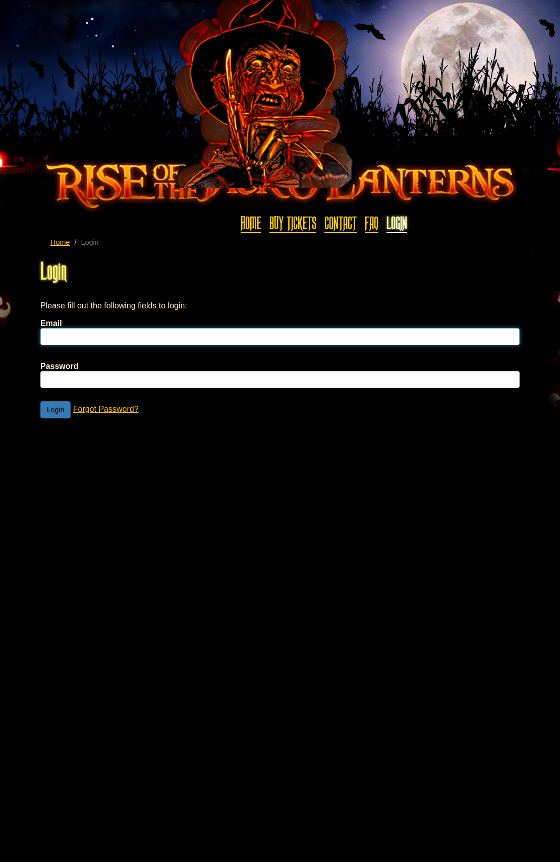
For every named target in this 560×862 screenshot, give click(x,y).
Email (51, 323)
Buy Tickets (292, 223)
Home (251, 223)
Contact (340, 223)
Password (59, 366)
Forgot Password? (106, 409)
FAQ (371, 223)
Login (396, 223)
